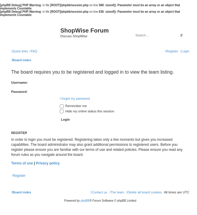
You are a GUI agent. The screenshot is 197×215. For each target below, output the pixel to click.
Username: (19, 82)
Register (19, 176)
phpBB (85, 200)
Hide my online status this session (87, 111)
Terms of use (22, 163)
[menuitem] (33, 51)
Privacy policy (48, 163)
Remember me (73, 106)
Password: (19, 91)
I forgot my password (75, 98)
